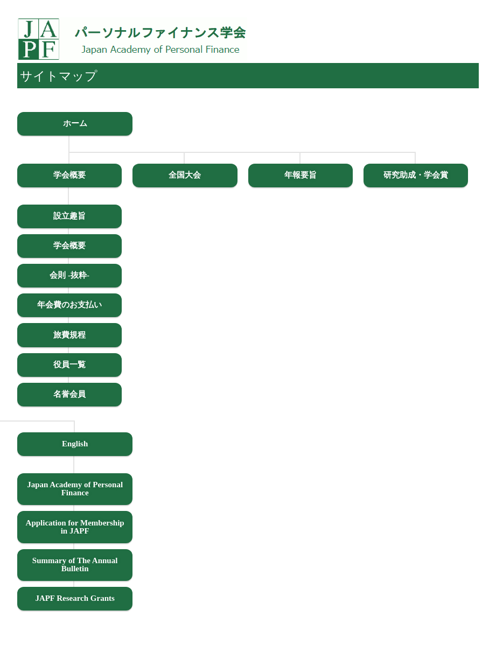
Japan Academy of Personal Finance (75, 488)
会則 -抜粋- (69, 275)
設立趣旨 (69, 216)
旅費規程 (69, 335)
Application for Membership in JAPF (75, 526)
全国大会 (185, 175)
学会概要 (69, 175)
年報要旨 (300, 175)
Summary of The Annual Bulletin (75, 564)
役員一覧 (69, 364)
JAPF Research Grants (74, 598)
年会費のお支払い (69, 304)
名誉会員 (69, 394)
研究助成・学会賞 (415, 175)
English (75, 443)
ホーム (75, 123)
